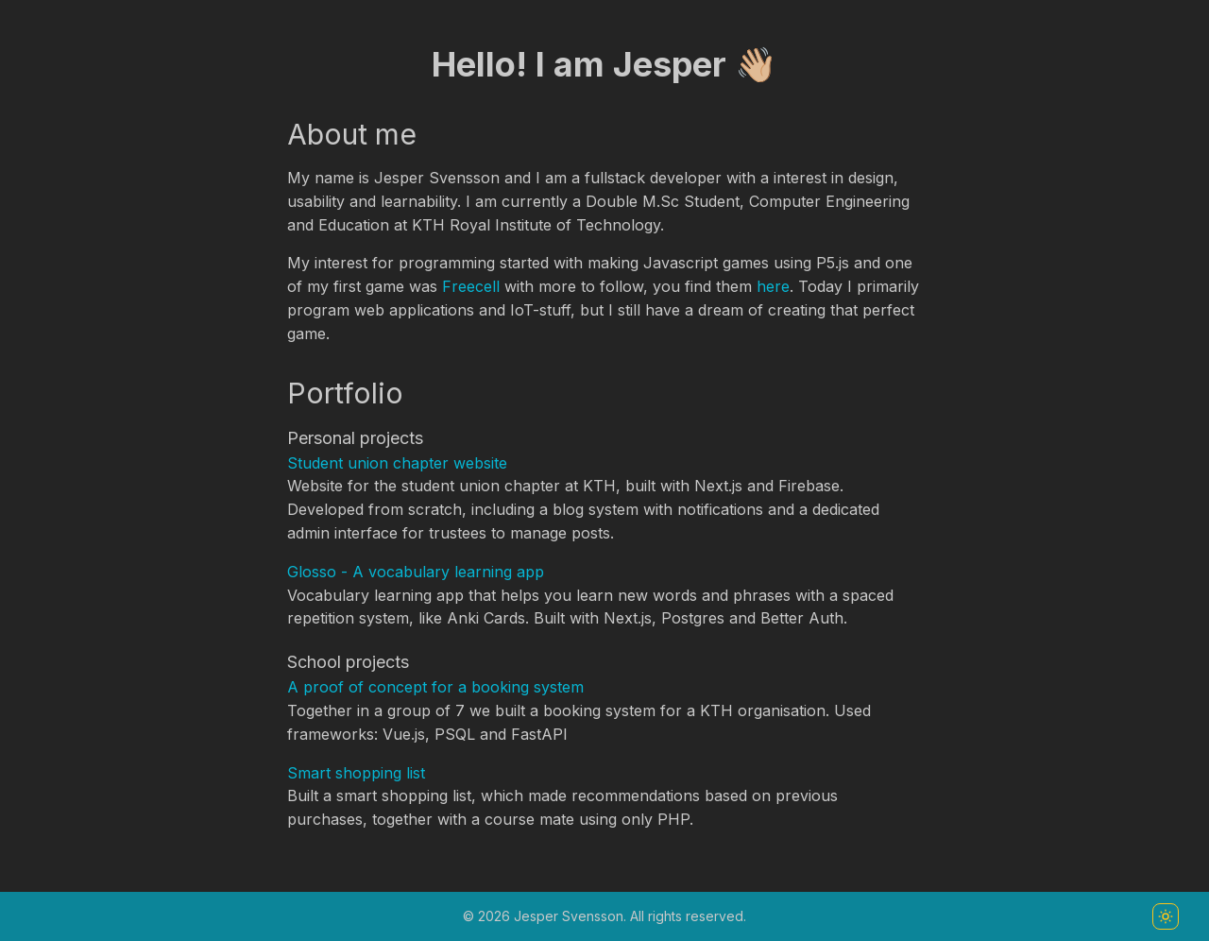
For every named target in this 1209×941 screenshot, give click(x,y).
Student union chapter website (397, 462)
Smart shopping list (356, 772)
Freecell (471, 286)
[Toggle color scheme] (1165, 916)
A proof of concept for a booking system (435, 686)
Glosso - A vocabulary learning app (415, 571)
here (773, 286)
